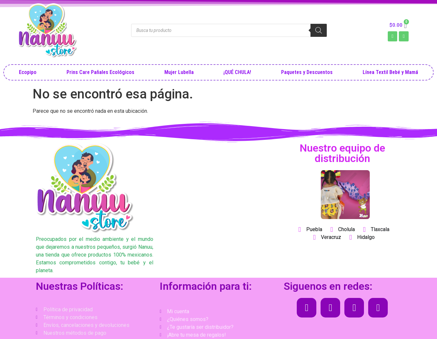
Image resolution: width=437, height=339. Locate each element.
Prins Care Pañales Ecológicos (100, 72)
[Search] (318, 30)
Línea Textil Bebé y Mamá (390, 72)
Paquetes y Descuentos (307, 72)
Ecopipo (28, 72)
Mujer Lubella (179, 72)
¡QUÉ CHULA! (237, 72)
